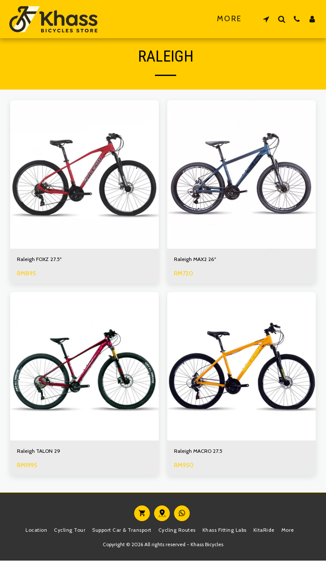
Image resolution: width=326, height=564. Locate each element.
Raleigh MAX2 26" (198, 260)
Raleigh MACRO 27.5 (202, 453)
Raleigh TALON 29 (42, 453)
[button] (266, 19)
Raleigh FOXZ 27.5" (43, 260)
